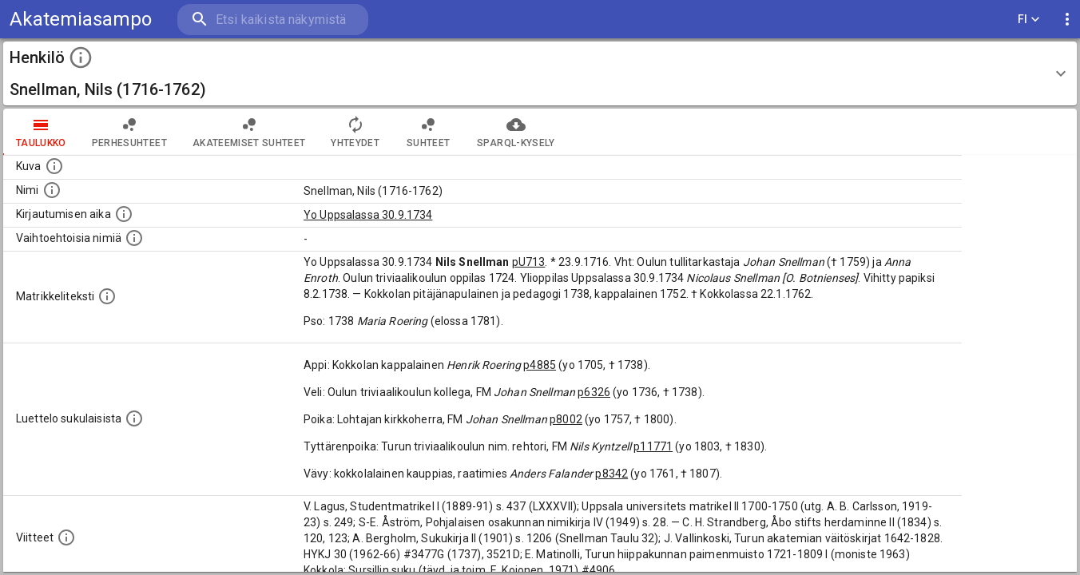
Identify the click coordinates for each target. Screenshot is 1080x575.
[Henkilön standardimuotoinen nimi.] (52, 190)
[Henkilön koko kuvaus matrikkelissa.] (107, 296)
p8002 (566, 419)
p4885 (539, 365)
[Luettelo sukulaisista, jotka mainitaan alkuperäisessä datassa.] (134, 418)
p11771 (653, 446)
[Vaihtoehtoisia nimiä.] (134, 238)
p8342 (611, 473)
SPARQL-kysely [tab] (515, 132)
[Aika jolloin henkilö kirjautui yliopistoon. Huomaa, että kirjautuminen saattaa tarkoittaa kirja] (124, 214)
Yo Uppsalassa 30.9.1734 (368, 214)
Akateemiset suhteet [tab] (249, 132)
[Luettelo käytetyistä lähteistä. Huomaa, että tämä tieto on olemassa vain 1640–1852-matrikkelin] (66, 537)
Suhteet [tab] (428, 132)
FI (1029, 19)
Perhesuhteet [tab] (129, 132)
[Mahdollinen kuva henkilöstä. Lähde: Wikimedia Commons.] (54, 166)
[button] (540, 73)
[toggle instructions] (80, 57)
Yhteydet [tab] (355, 132)
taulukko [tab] (41, 132)
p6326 (594, 392)
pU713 (529, 262)
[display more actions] (1067, 19)
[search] (271, 19)
